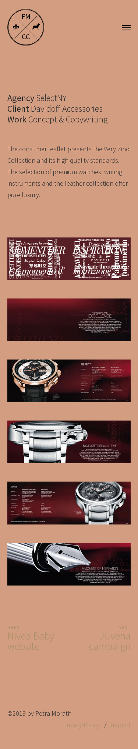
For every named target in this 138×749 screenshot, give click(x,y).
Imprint (121, 725)
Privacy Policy (81, 725)
